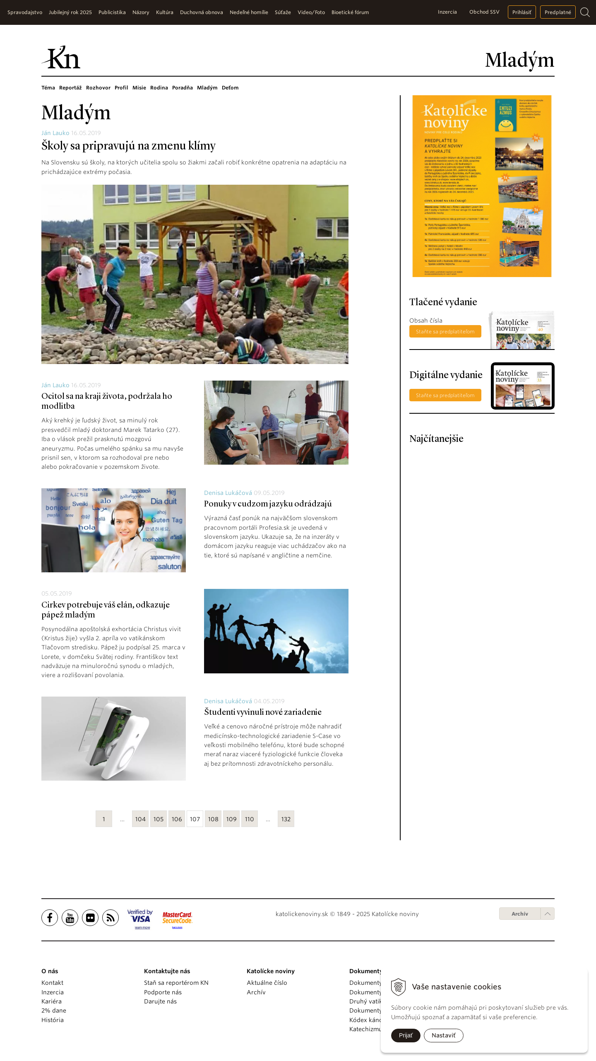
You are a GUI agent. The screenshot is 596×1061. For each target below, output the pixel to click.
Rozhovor (98, 87)
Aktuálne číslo (267, 982)
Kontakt (52, 982)
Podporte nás (163, 992)
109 (231, 819)
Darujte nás (160, 1001)
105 (158, 819)
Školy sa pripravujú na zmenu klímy (128, 146)
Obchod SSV (484, 12)
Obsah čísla (425, 320)
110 (249, 819)
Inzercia (447, 12)
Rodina (159, 87)
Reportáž (70, 87)
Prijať (406, 1035)
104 (140, 819)
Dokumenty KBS (371, 1010)
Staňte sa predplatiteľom (445, 331)
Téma (48, 87)
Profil (121, 87)
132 (286, 819)
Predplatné (558, 12)
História (52, 1020)
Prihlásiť (521, 12)
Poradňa (182, 87)
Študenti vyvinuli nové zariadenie (263, 713)
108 (213, 819)
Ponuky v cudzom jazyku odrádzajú (268, 504)
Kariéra (51, 1001)
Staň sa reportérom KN (176, 982)
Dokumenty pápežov (378, 982)
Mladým (207, 87)
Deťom (230, 87)
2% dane (53, 1010)
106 (177, 819)
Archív (520, 914)
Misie (139, 87)
